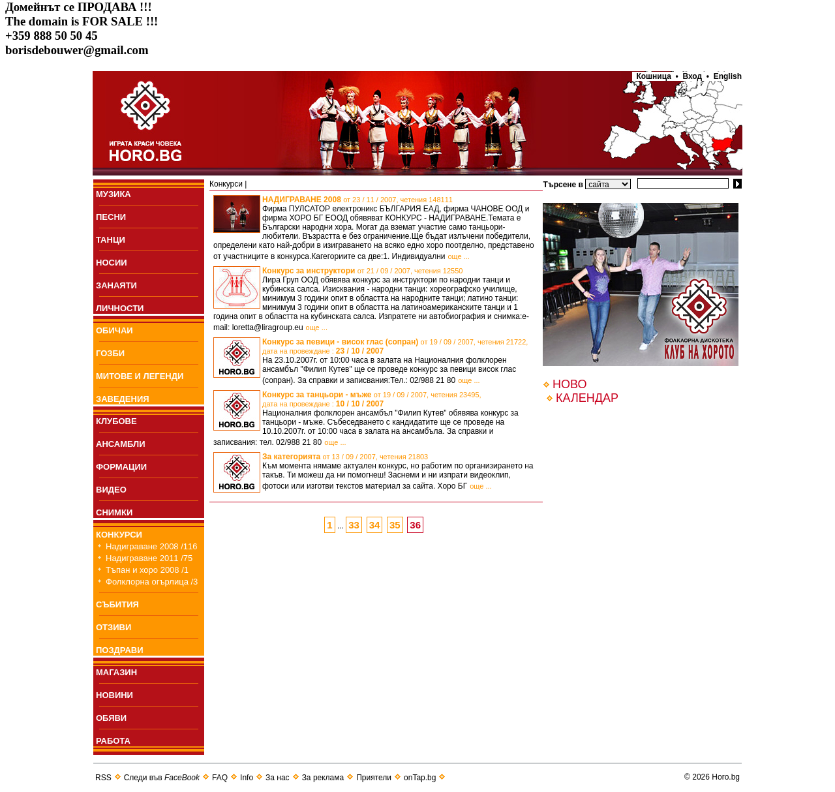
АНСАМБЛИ (120, 444)
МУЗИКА (113, 194)
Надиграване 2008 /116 (152, 546)
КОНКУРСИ (119, 535)
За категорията (345, 456)
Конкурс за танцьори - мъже (371, 399)
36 (415, 524)
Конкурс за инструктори (362, 270)
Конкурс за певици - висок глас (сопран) (395, 346)
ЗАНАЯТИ (116, 285)
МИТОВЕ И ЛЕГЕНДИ (139, 376)
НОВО (569, 384)
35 (395, 524)
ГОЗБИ (110, 353)
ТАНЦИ (110, 240)
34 (374, 524)
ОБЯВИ (111, 718)
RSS (103, 777)
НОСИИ (111, 262)
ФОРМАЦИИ (121, 467)
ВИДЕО (111, 490)
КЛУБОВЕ (116, 421)
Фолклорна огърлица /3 (152, 581)
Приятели (373, 777)
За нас (278, 777)
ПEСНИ (111, 217)
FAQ (220, 777)
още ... (458, 256)
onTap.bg (420, 777)
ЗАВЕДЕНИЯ (122, 399)
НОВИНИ (114, 695)
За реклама (323, 777)
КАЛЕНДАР (587, 397)
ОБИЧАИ (114, 330)
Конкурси (226, 184)
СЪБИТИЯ (117, 604)
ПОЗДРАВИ (120, 650)
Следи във (162, 777)
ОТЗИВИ (113, 627)
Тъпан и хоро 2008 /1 (147, 570)
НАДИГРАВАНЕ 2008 (357, 199)
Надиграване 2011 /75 (149, 558)
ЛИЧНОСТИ (120, 308)
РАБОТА (113, 741)
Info (246, 777)
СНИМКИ (114, 512)
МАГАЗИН (116, 672)
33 (353, 524)
